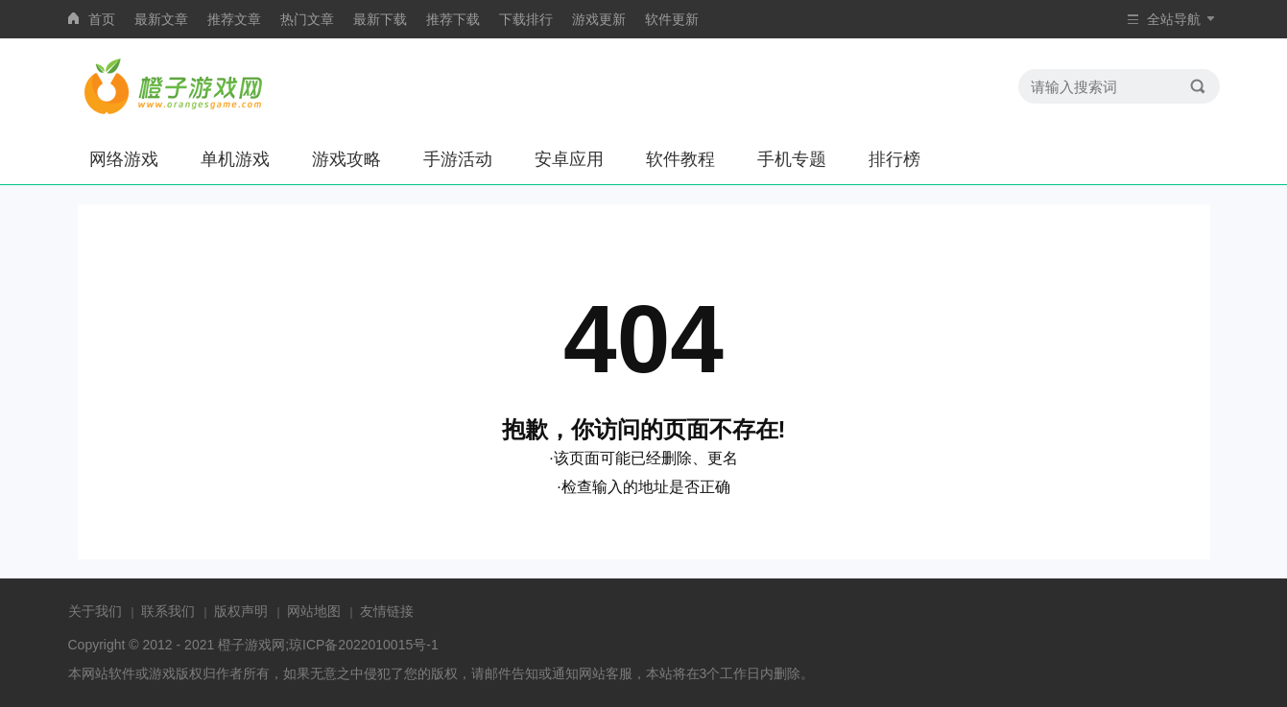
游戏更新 (599, 19)
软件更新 (672, 19)
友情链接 (387, 611)
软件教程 (680, 159)
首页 (101, 19)
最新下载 (380, 19)
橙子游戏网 (251, 644)
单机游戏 (235, 159)
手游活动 (457, 159)
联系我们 (168, 611)
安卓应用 (569, 159)
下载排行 (526, 19)
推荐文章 (234, 19)
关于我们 (95, 611)
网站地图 (314, 611)
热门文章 (307, 19)
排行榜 (894, 159)
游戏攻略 (346, 159)
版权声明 (241, 611)
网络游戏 (123, 159)
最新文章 (161, 19)
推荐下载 (453, 19)
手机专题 (791, 159)
